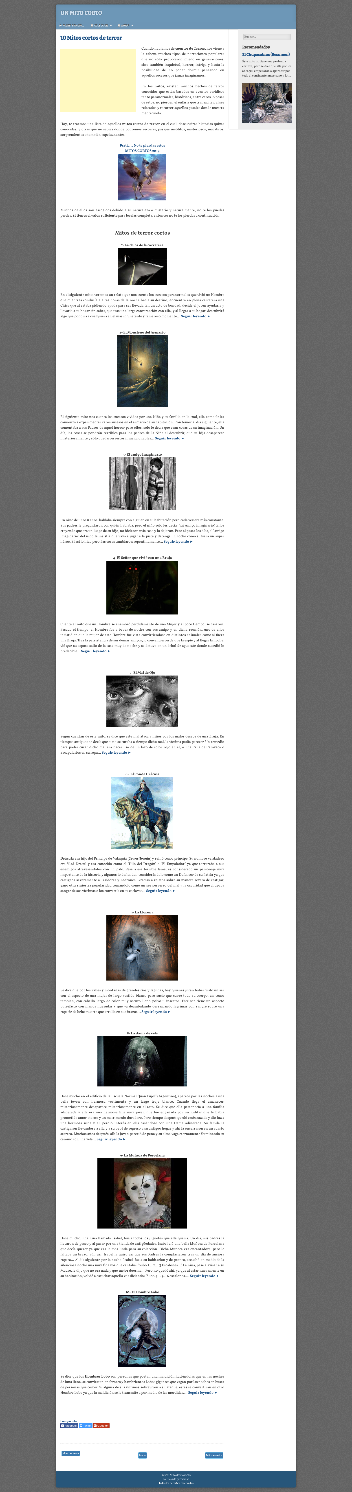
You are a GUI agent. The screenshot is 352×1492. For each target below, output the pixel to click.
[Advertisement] (98, 80)
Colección (99, 25)
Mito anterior (214, 1455)
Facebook (69, 1425)
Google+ (101, 1425)
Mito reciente (70, 1453)
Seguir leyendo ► (196, 316)
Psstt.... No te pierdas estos (142, 145)
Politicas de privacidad (176, 1479)
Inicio (142, 1455)
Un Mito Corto (81, 13)
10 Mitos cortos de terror (91, 38)
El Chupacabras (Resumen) (266, 54)
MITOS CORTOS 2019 (142, 151)
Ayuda (123, 25)
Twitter (86, 1425)
